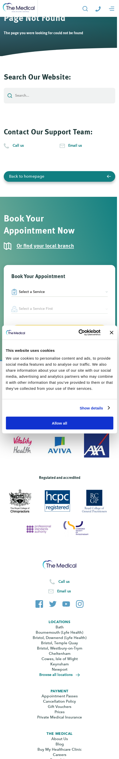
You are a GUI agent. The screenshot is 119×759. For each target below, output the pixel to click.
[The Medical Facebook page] (39, 603)
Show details (91, 408)
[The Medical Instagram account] (80, 603)
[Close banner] (111, 332)
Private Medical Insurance (59, 717)
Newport (59, 669)
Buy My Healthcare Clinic (59, 749)
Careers (59, 754)
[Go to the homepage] (18, 8)
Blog (60, 744)
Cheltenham (59, 653)
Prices (60, 712)
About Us (59, 739)
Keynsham (59, 664)
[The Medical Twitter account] (53, 603)
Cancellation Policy (59, 701)
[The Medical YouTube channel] (66, 603)
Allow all (59, 423)
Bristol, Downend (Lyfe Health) (60, 637)
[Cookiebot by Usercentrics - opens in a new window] (78, 332)
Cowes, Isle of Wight (60, 659)
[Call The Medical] (98, 8)
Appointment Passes (60, 696)
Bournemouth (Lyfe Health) (59, 632)
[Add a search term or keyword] (59, 95)
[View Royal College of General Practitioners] (96, 501)
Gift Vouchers (59, 706)
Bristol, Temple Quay (59, 643)
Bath (60, 627)
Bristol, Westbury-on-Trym (59, 648)
